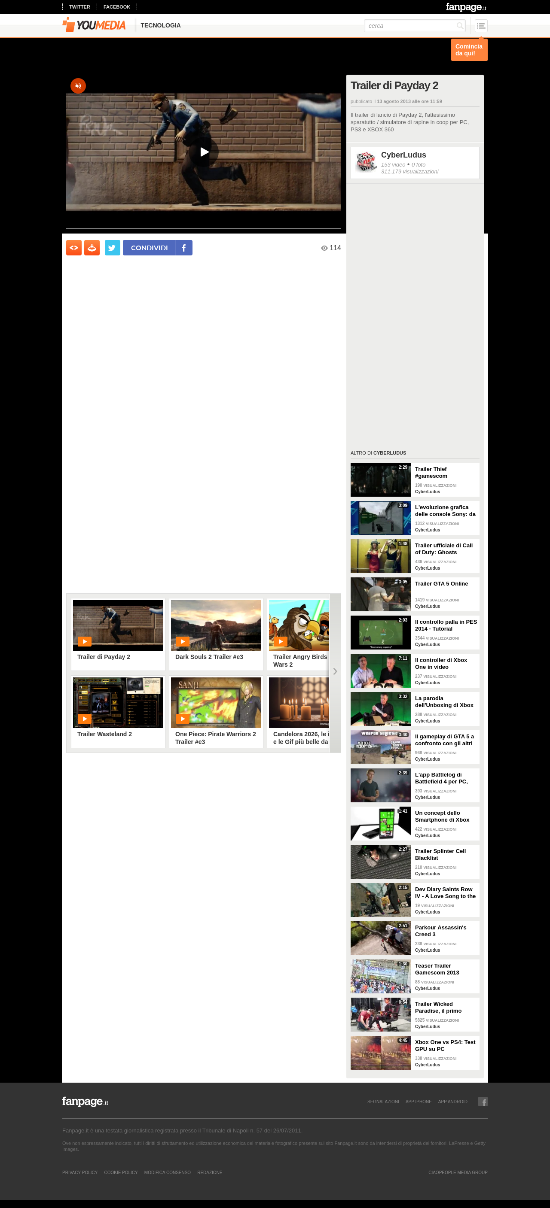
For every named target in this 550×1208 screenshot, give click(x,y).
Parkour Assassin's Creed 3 (441, 931)
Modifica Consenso (167, 1172)
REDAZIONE (209, 1172)
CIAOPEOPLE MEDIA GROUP (458, 1172)
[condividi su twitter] (112, 247)
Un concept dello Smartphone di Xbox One (442, 816)
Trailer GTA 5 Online (441, 583)
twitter (79, 6)
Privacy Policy (80, 1172)
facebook (117, 6)
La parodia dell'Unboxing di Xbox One (444, 702)
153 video (393, 164)
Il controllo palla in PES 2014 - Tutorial (446, 625)
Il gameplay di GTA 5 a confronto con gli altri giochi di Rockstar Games (444, 740)
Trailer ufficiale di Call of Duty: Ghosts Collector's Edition (444, 549)
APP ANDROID (453, 1101)
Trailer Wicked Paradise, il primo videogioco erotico (440, 1007)
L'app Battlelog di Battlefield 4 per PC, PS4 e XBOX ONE (441, 778)
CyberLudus (403, 155)
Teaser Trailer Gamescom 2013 (437, 969)
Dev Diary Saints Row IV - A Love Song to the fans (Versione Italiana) (445, 893)
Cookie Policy (121, 1172)
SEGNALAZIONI (383, 1101)
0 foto (419, 164)
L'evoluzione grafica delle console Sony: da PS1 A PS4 (445, 511)
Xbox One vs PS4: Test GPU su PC (445, 1045)
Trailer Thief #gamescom (431, 472)
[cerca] (415, 25)
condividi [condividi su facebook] (149, 247)
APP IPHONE (419, 1101)
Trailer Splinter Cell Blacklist (440, 854)
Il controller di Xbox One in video (441, 663)
